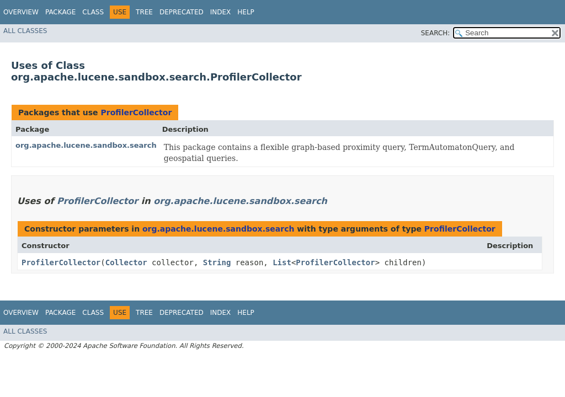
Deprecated (181, 12)
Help (245, 12)
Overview (21, 12)
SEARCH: (435, 33)
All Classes (25, 31)
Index (220, 12)
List (282, 262)
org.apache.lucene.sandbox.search (86, 145)
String (217, 262)
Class (93, 12)
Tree (144, 12)
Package (60, 12)
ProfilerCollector (136, 112)
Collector (126, 262)
